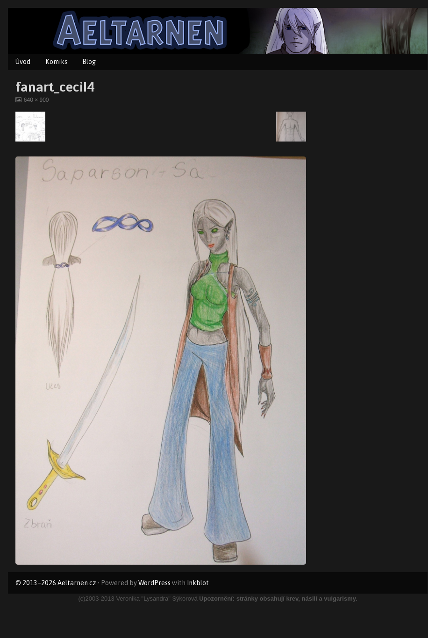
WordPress (154, 583)
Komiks (56, 61)
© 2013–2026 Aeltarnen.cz (55, 583)
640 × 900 (36, 100)
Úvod (22, 61)
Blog (89, 61)
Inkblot (198, 583)
